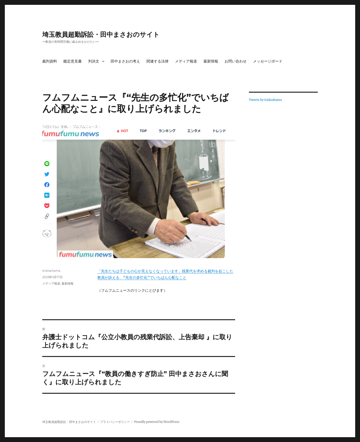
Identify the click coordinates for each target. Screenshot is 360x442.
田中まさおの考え (125, 61)
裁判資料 (49, 61)
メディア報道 (186, 61)
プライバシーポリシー (115, 422)
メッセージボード (267, 61)
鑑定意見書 (72, 61)
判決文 (93, 61)
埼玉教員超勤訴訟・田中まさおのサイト (101, 34)
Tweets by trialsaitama (265, 100)
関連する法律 (157, 61)
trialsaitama (51, 270)
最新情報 (210, 61)
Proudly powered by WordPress (157, 422)
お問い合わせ (236, 61)
